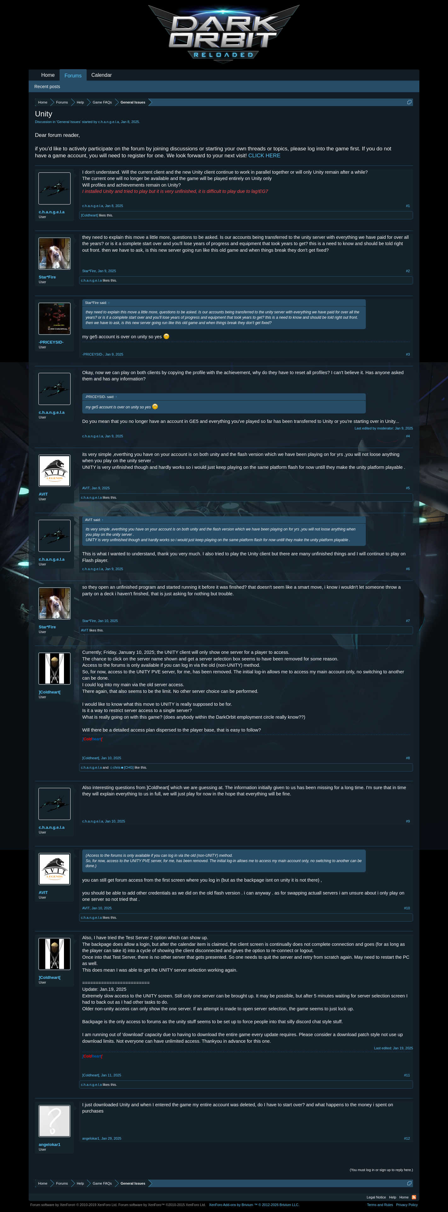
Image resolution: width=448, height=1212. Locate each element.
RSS (414, 1197)
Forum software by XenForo (74, 1205)
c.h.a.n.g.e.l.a (108, 122)
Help (392, 1197)
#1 (408, 206)
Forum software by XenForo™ (162, 1205)
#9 (408, 821)
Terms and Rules (380, 1205)
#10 (407, 908)
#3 (408, 354)
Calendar (101, 75)
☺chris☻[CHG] (122, 767)
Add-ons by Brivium (254, 1205)
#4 (408, 436)
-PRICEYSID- (51, 342)
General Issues (68, 122)
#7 (408, 621)
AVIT (43, 494)
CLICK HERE (264, 156)
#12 (407, 1138)
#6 (408, 569)
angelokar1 (49, 1144)
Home (48, 75)
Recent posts (47, 86)
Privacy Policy (407, 1205)
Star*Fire (47, 277)
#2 (408, 271)
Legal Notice (376, 1197)
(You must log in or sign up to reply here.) (381, 1170)
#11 (407, 1075)
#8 (408, 758)
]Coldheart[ (89, 215)
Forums (73, 75)
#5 (408, 488)
